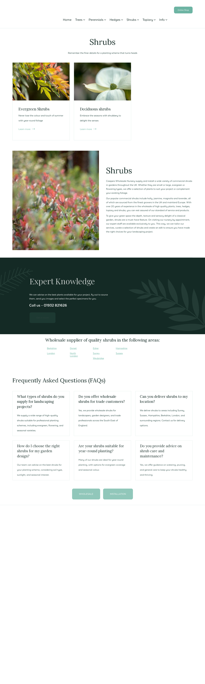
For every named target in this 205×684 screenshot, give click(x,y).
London (51, 353)
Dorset (73, 348)
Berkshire (52, 348)
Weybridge (98, 358)
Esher (96, 348)
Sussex (119, 353)
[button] (80, 19)
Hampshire (121, 348)
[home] (35, 8)
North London (74, 354)
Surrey (96, 353)
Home (67, 20)
